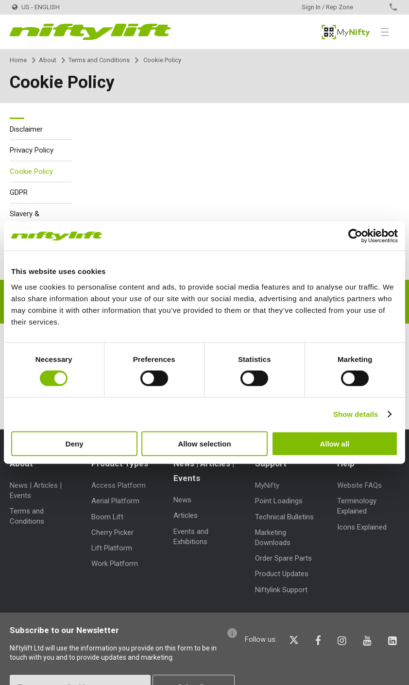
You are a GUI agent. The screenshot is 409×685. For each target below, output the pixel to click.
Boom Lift (107, 517)
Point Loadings (279, 501)
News (182, 500)
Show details (355, 414)
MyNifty (346, 32)
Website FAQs (359, 485)
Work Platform (114, 563)
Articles (185, 515)
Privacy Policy (31, 150)
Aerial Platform (115, 501)
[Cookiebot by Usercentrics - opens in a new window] (355, 236)
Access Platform (118, 485)
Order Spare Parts (283, 558)
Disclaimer (26, 129)
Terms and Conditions (99, 60)
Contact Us (376, 7)
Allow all (334, 443)
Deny (75, 443)
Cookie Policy (31, 171)
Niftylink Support (281, 589)
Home (18, 60)
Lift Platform (111, 548)
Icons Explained (362, 527)
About (47, 60)
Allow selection (204, 443)
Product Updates (281, 573)
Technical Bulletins (284, 517)
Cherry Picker (112, 532)
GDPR (19, 192)
